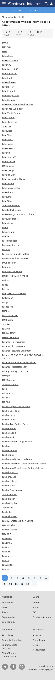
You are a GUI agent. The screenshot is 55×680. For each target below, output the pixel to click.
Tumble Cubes (9, 419)
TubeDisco (7, 130)
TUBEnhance (8, 165)
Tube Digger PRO (10, 69)
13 (27, 584)
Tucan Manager (9, 240)
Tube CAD (6, 64)
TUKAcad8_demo (10, 337)
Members (37, 602)
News (4, 607)
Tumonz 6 (7, 538)
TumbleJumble (9, 450)
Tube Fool (7, 77)
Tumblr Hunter (9, 485)
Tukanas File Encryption (13, 341)
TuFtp (5, 302)
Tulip (4, 388)
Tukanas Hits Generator (13, 346)
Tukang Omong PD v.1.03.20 (15, 371)
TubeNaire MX (9, 157)
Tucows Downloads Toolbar (15, 253)
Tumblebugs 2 (9, 432)
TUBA (4, 51)
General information (12, 639)
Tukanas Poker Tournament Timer (19, 362)
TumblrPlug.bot (9, 503)
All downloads (9, 16)
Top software (39, 639)
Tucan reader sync (11, 245)
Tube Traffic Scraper (12, 113)
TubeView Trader (10, 218)
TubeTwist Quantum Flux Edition (18, 214)
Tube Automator (10, 60)
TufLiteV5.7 (7, 297)
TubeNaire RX (8, 161)
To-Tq (7, 35)
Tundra (5, 569)
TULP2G (6, 401)
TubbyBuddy (8, 55)
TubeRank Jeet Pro (11, 187)
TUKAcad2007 (9, 333)
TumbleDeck (8, 437)
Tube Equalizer (9, 73)
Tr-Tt (19, 35)
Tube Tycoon (8, 117)
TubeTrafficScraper (11, 209)
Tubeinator (7, 143)
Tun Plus (6, 547)
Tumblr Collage (9, 481)
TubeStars (7, 201)
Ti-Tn (39, 31)
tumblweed (7, 507)
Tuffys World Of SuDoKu (14, 293)
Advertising (7, 635)
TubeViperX (7, 223)
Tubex (5, 227)
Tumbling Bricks (10, 472)
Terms (5, 612)
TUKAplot (6, 375)
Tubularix (6, 236)
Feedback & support (42, 616)
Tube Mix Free (9, 82)
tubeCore (6, 126)
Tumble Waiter (9, 428)
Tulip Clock (7, 393)
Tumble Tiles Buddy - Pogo (15, 423)
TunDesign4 (8, 564)
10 (10, 584)
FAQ (35, 612)
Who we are (7, 602)
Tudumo (6, 280)
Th (29, 31)
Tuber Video (8, 183)
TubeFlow (7, 135)
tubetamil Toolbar (11, 205)
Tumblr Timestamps (12, 489)
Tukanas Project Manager (14, 366)
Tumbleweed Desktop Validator (17, 459)
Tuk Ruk (6, 328)
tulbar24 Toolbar (10, 384)
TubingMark (8, 231)
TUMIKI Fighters (9, 525)
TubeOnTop (8, 170)
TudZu (5, 284)
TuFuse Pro (7, 306)
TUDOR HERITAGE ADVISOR (15, 275)
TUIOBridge (7, 319)
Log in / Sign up (51, 3)
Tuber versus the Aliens (13, 179)
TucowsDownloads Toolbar (15, 258)
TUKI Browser (8, 379)
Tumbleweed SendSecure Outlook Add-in (22, 467)
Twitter (22, 667)
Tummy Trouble (9, 529)
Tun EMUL (7, 542)
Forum (36, 607)
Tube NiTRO (8, 86)
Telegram (5, 667)
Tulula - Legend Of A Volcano (16, 406)
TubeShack (7, 192)
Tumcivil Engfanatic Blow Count (17, 520)
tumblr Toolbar (9, 494)
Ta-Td (7, 31)
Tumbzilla (7, 511)
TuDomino (7, 267)
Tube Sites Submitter (12, 108)
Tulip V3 (6, 397)
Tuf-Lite (6, 289)
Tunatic (5, 555)
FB (13, 667)
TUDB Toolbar (9, 262)
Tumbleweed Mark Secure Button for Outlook (24, 463)
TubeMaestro (8, 148)
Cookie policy (8, 621)
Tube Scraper (8, 99)
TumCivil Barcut (9, 516)
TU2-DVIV (6, 47)
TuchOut (6, 249)
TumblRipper (8, 498)
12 (22, 584)
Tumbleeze (7, 445)
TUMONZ (6, 533)
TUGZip (5, 311)
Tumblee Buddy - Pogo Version (17, 441)
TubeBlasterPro (9, 121)
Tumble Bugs (8, 415)
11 (16, 584)
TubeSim (6, 196)
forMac (36, 644)
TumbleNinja (8, 454)
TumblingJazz (9, 476)
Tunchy (5, 560)
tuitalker (6, 324)
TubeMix (6, 152)
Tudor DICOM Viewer (12, 271)
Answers (37, 635)
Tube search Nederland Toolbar (17, 104)
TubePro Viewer (9, 174)
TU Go (5, 42)
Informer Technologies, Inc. (41, 669)
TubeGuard (7, 139)
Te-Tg (19, 31)
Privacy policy (8, 616)
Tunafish (6, 551)
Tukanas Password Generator (16, 350)
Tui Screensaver (10, 315)
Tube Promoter (9, 91)
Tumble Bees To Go (11, 410)
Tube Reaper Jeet (10, 95)
